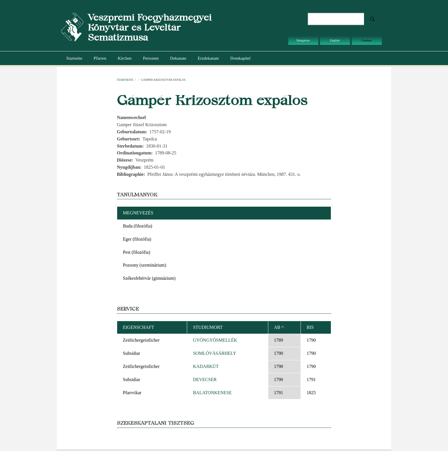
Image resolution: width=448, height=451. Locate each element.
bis (310, 327)
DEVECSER (205, 379)
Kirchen (124, 58)
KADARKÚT (206, 366)
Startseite (74, 58)
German (366, 40)
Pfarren (100, 58)
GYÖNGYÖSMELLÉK (215, 340)
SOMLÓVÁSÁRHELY (214, 353)
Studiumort (208, 327)
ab (279, 327)
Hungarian (303, 40)
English (335, 40)
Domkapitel (240, 58)
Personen (151, 58)
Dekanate (178, 58)
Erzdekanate (208, 58)
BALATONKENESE (212, 392)
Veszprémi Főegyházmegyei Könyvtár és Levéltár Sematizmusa (149, 27)
